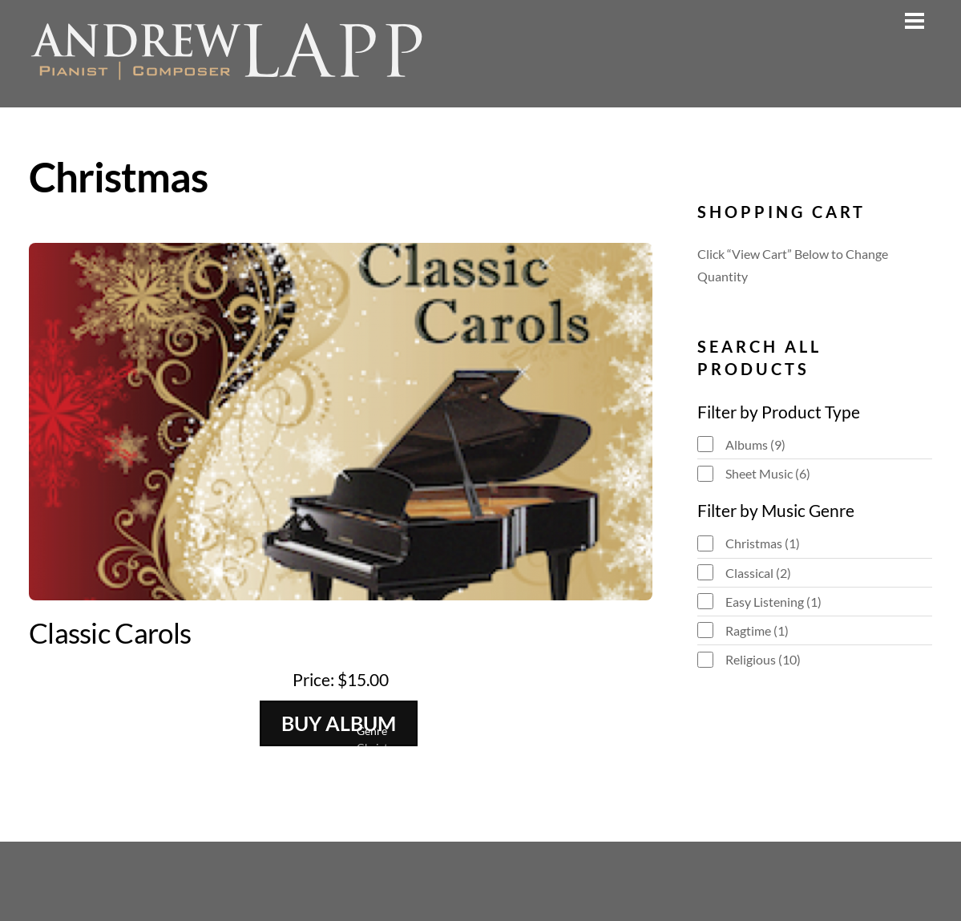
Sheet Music (767, 473)
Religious (763, 659)
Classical (758, 572)
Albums (755, 444)
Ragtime (757, 630)
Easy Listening (773, 601)
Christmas (762, 543)
